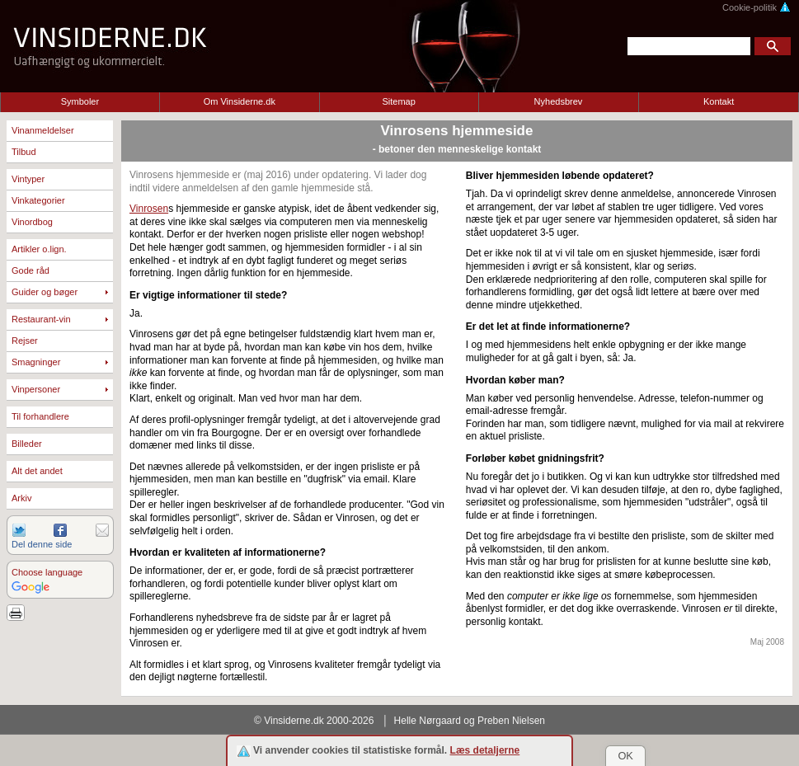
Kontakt (718, 101)
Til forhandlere (40, 416)
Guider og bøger (45, 292)
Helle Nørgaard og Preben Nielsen (469, 720)
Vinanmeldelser (43, 130)
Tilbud (24, 152)
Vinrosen (148, 208)
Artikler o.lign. (39, 249)
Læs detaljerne (485, 750)
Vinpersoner (36, 389)
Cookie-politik (756, 7)
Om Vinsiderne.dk (239, 101)
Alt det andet (37, 471)
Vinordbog (32, 222)
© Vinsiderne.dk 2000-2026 (314, 720)
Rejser (25, 340)
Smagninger (36, 362)
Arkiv (21, 498)
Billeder (27, 444)
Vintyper (28, 179)
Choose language (47, 572)
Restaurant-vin (41, 319)
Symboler (80, 101)
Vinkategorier (38, 200)
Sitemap (398, 101)
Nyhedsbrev (558, 101)
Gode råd (30, 270)
